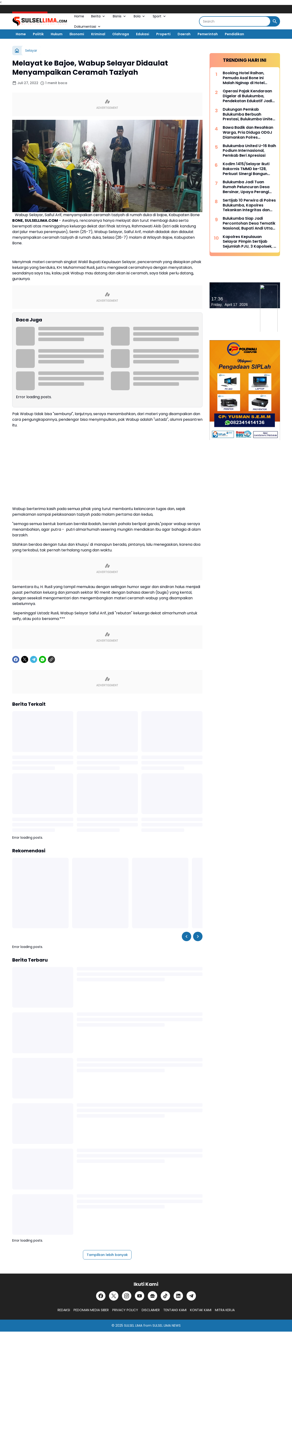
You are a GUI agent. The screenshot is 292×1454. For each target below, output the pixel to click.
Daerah (184, 34)
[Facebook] (15, 659)
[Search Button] (275, 21)
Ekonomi (77, 34)
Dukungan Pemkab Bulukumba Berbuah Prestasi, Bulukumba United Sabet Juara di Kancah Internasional (249, 114)
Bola (140, 16)
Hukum (56, 34)
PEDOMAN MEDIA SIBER (91, 1310)
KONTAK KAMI (200, 1310)
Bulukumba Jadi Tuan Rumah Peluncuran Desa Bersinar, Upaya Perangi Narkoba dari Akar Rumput (248, 187)
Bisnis (120, 16)
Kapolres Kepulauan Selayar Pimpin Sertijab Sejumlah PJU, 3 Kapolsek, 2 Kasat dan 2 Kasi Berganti (249, 241)
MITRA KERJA (225, 1310)
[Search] (234, 21)
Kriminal (98, 34)
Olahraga (120, 34)
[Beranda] (17, 50)
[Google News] (152, 1296)
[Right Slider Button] (197, 936)
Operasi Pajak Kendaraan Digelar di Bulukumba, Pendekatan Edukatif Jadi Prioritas (247, 96)
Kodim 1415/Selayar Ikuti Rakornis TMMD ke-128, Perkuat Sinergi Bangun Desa (246, 169)
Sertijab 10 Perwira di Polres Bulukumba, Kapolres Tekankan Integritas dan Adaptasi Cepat (249, 205)
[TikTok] (165, 1296)
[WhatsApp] (42, 659)
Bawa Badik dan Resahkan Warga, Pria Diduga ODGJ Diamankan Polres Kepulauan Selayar (248, 132)
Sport (160, 16)
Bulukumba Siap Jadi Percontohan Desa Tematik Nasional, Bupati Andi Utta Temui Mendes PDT (249, 223)
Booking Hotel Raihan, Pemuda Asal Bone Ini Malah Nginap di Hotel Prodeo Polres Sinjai (244, 78)
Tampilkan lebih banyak (107, 1254)
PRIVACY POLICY (125, 1310)
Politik (38, 34)
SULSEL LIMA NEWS (166, 1325)
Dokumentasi (87, 26)
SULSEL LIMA (133, 1325)
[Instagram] (126, 1296)
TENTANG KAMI (175, 1310)
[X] (24, 659)
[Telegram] (33, 659)
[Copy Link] (51, 659)
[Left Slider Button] (186, 936)
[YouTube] (139, 1296)
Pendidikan (234, 34)
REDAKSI (64, 1310)
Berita (98, 16)
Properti (163, 34)
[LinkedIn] (178, 1296)
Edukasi (142, 34)
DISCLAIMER (151, 1310)
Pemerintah (208, 34)
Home (79, 16)
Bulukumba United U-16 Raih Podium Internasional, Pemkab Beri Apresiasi (249, 151)
